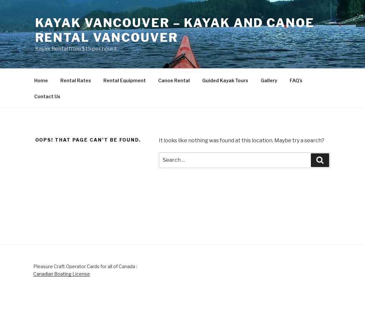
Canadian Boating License (61, 274)
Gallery (269, 80)
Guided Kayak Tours (225, 80)
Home (41, 80)
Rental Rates (75, 80)
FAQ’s (296, 80)
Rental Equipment (124, 80)
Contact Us (47, 96)
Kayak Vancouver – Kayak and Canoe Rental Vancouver (174, 30)
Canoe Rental (174, 80)
